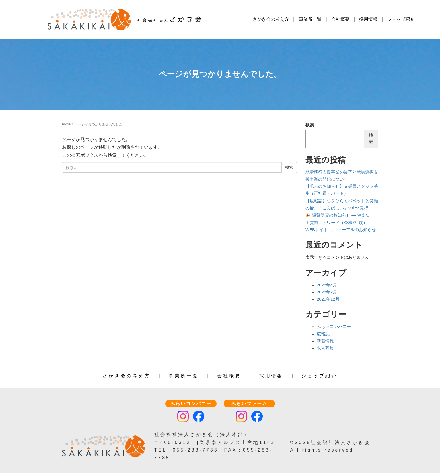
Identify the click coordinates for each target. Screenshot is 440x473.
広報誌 (323, 334)
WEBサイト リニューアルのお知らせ (340, 229)
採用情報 (368, 19)
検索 (309, 125)
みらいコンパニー (334, 326)
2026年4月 (327, 285)
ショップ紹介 (400, 19)
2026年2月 (327, 292)
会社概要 (340, 19)
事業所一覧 (310, 19)
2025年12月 (328, 299)
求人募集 (325, 348)
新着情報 (325, 341)
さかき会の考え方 (270, 19)
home (66, 124)
